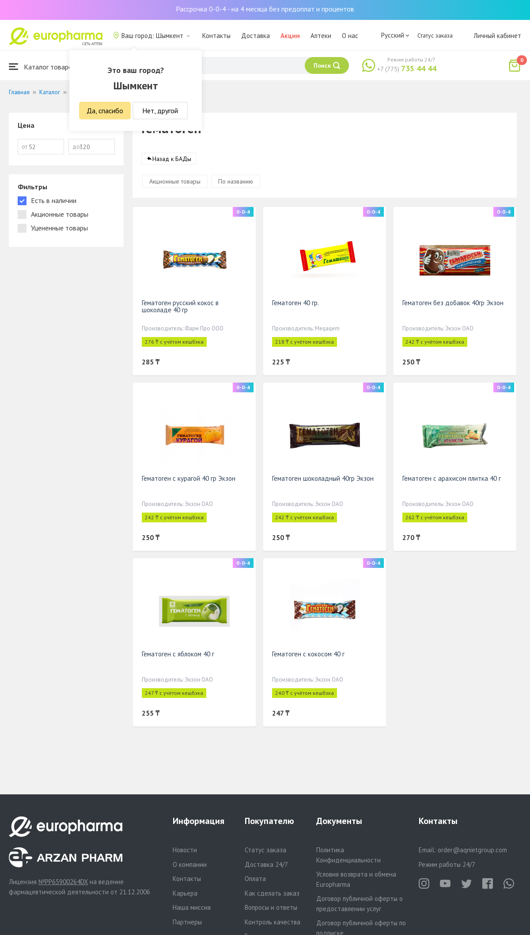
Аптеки (320, 35)
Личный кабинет (497, 35)
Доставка (255, 35)
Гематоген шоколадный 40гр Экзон (323, 478)
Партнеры (187, 922)
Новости (185, 850)
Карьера (185, 893)
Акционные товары (175, 181)
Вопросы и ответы (271, 907)
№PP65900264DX (63, 882)
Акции (290, 35)
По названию (235, 181)
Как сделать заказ (272, 893)
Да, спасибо (105, 110)
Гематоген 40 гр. (295, 303)
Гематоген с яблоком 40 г (178, 654)
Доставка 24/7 (266, 864)
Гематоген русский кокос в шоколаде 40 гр (180, 306)
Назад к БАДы (171, 159)
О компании (190, 864)
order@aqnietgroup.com (472, 850)
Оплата (255, 878)
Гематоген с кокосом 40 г (308, 654)
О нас (350, 35)
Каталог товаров (42, 66)
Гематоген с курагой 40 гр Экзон (188, 478)
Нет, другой (160, 110)
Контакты (216, 35)
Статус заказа (435, 35)
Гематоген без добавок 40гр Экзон (453, 303)
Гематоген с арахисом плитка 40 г (451, 478)
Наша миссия (192, 907)
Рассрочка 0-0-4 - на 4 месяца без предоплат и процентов (265, 8)
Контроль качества (272, 922)
